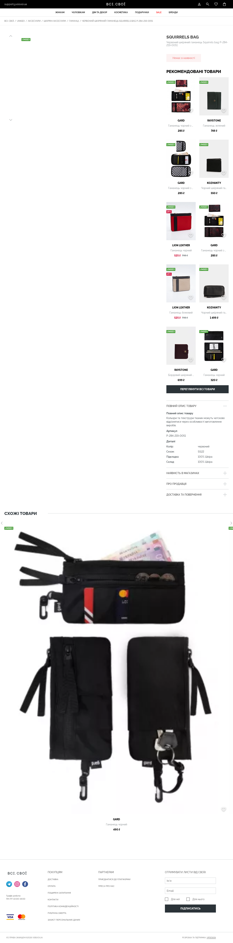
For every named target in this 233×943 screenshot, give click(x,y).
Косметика (121, 12)
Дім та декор (99, 12)
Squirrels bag (182, 36)
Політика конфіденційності (63, 906)
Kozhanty (214, 182)
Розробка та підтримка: (199, 938)
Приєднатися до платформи (114, 879)
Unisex (21, 21)
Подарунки (142, 12)
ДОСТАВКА (53, 879)
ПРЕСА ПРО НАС (106, 886)
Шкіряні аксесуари (55, 21)
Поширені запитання (59, 893)
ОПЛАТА (52, 886)
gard (181, 120)
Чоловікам (78, 12)
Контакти (53, 899)
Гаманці (74, 21)
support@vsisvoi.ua (15, 4)
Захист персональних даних (64, 920)
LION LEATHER (181, 245)
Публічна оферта (57, 913)
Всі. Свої (9, 21)
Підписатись (190, 908)
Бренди (173, 12)
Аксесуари (34, 21)
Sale (158, 12)
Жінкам (59, 12)
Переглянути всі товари (197, 389)
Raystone (214, 120)
